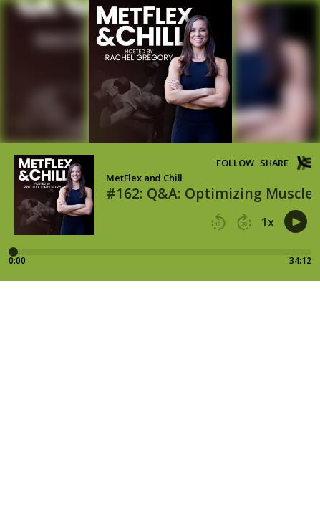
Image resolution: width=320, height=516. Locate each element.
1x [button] (267, 222)
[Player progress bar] (160, 252)
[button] (218, 222)
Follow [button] (235, 163)
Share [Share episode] (274, 163)
